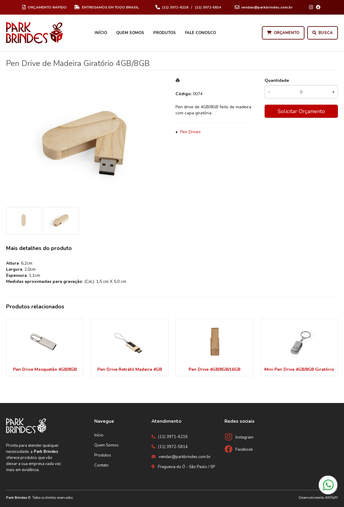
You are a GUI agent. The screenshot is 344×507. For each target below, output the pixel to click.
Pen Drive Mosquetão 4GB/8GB (45, 369)
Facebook (244, 449)
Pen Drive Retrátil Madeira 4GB (129, 369)
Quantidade (277, 80)
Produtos (164, 33)
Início (101, 33)
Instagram (244, 437)
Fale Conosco (200, 33)
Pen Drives (190, 132)
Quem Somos (130, 33)
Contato (101, 465)
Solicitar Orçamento (301, 111)
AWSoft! (331, 497)
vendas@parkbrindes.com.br (185, 457)
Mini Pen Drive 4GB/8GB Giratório (299, 369)
